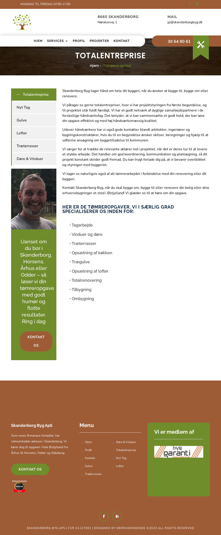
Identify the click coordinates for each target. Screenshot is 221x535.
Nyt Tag (23, 107)
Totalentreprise (117, 65)
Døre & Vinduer (30, 158)
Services (55, 41)
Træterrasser (27, 145)
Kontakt (122, 41)
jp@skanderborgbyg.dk (185, 22)
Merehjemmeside (131, 528)
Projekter (99, 41)
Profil (79, 41)
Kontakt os (36, 341)
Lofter (22, 133)
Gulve (22, 120)
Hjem (38, 41)
